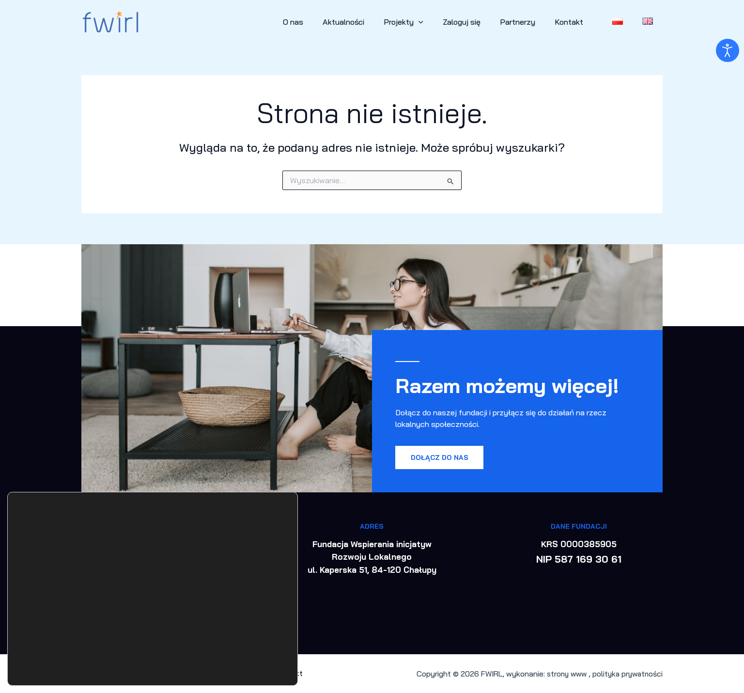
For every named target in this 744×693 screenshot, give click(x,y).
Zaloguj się (479, 22)
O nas (322, 22)
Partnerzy (531, 22)
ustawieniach (41, 662)
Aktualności (368, 22)
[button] (440, 22)
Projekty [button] (425, 22)
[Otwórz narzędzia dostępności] (727, 50)
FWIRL (484, 673)
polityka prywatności (626, 673)
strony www (563, 673)
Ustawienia (242, 665)
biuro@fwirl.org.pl (164, 556)
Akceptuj (242, 624)
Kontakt (578, 22)
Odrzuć (242, 645)
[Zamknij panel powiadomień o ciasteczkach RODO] (289, 612)
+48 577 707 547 (165, 544)
